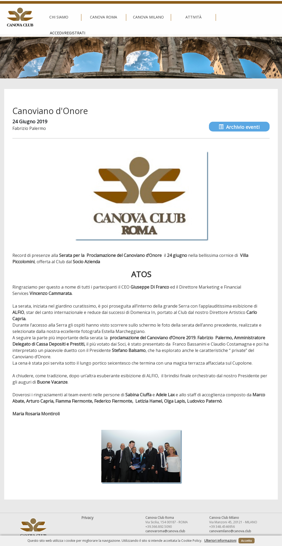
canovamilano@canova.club (230, 531)
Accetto (246, 541)
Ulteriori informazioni (220, 540)
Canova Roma (94, 17)
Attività (184, 17)
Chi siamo (50, 17)
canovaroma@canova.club (165, 531)
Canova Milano (139, 17)
